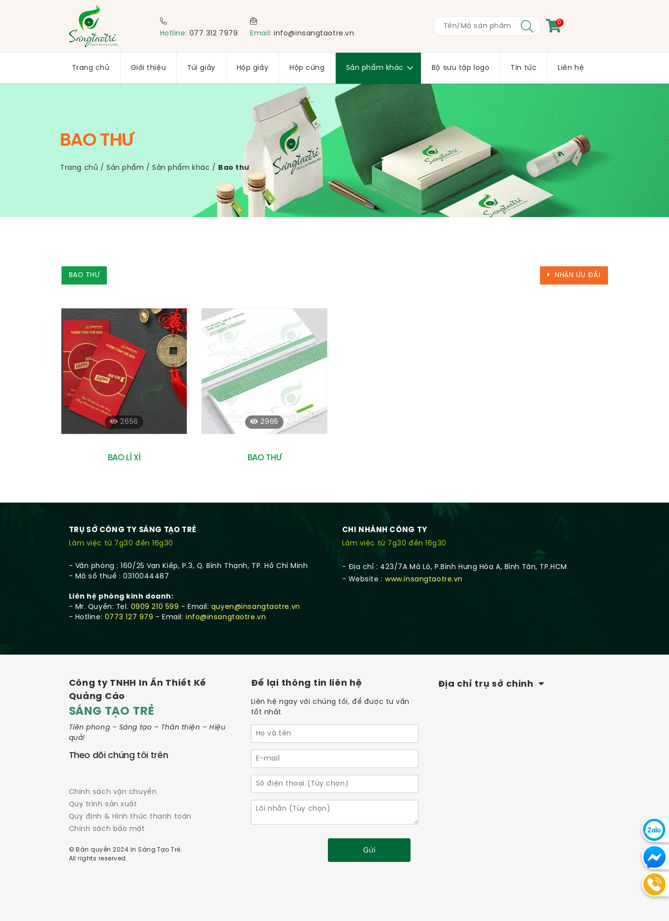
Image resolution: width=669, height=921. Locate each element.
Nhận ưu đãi (574, 275)
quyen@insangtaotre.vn (255, 607)
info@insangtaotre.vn (314, 33)
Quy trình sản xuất (103, 804)
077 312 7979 (214, 33)
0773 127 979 (129, 617)
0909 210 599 (155, 607)
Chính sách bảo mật (107, 829)
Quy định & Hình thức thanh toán (130, 817)
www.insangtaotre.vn (424, 579)
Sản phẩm (125, 168)
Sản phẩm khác (181, 168)
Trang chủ (79, 168)
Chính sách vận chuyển (113, 792)
